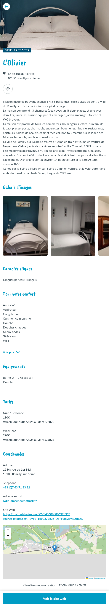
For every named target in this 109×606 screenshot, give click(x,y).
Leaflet (89, 578)
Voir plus (11, 352)
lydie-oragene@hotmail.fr (20, 500)
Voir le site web (54, 599)
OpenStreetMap (100, 578)
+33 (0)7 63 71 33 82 (16, 487)
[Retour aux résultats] (6, 6)
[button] (54, 548)
